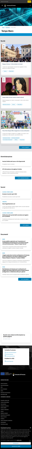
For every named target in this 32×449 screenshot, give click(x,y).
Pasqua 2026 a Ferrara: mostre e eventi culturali (13, 97)
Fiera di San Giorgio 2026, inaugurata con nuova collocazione (15, 130)
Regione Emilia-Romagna (4, 1)
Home (3, 27)
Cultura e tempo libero (5, 402)
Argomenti (8, 27)
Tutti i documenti (25, 279)
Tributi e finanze (4, 416)
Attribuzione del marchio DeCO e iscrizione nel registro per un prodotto (15, 215)
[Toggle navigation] (2, 5)
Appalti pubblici (3, 407)
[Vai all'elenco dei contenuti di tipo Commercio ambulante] (15, 138)
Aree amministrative (4, 385)
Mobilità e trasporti (4, 413)
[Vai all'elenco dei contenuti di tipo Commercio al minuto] (6, 138)
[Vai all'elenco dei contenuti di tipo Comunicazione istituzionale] (7, 139)
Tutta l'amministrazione (23, 178)
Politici (2, 390)
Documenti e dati (4, 394)
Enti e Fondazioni (4, 389)
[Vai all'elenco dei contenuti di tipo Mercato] (16, 139)
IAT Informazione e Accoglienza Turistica (12, 169)
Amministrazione (5, 380)
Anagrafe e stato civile (5, 400)
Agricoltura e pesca (4, 424)
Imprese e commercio (5, 405)
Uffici (2, 387)
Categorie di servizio (5, 397)
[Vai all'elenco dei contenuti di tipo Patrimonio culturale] (6, 104)
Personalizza (15, 443)
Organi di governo (4, 383)
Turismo (2, 411)
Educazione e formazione (5, 415)
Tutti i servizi (26, 225)
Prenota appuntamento (10, 356)
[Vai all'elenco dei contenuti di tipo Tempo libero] (11, 71)
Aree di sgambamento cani (8, 204)
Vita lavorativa (3, 404)
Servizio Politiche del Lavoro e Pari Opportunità (13, 161)
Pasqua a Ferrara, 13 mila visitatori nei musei (12, 64)
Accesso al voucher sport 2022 (9, 194)
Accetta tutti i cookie (16, 446)
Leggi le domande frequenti (10, 352)
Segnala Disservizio (9, 361)
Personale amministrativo (5, 392)
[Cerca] (30, 5)
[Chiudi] (30, 427)
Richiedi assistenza (9, 354)
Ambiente (2, 418)
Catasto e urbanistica (5, 409)
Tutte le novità (25, 147)
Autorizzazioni (3, 422)
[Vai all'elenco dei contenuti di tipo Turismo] (5, 71)
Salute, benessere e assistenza (6, 420)
